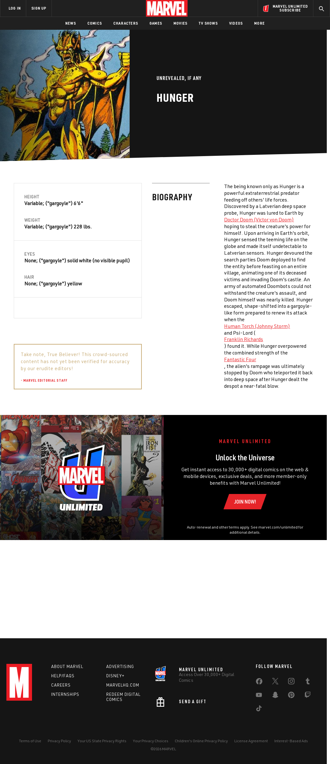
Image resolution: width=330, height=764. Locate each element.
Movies (180, 23)
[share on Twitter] (275, 690)
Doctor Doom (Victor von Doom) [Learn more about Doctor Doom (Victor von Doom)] (121, 219)
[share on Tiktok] (259, 717)
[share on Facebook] (259, 691)
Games (155, 23)
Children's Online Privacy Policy (201, 748)
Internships (65, 701)
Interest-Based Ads (291, 748)
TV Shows (208, 23)
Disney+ (115, 683)
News (70, 23)
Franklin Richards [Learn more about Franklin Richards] (105, 339)
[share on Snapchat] (275, 704)
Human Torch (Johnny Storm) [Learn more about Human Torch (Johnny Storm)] (119, 326)
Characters (125, 23)
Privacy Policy (59, 748)
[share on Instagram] (291, 690)
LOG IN (15, 8)
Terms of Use (30, 748)
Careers (61, 692)
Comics (94, 23)
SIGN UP (38, 8)
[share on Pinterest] (291, 704)
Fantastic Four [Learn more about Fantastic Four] (102, 359)
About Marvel (67, 674)
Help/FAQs (63, 683)
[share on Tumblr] (307, 690)
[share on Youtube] (259, 704)
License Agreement (251, 748)
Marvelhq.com (122, 692)
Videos (236, 23)
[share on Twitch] (307, 704)
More (259, 23)
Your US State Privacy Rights (101, 748)
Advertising (120, 674)
